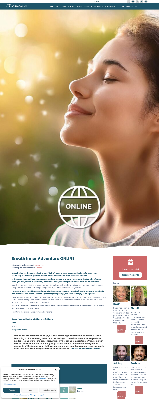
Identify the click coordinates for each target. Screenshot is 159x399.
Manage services (10, 384)
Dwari (116, 304)
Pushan (135, 363)
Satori (79, 388)
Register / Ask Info (130, 274)
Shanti (135, 308)
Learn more (121, 328)
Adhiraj (117, 363)
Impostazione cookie (48, 390)
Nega (30, 390)
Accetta (12, 390)
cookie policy (43, 378)
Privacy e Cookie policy (21, 395)
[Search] (128, 1)
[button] (56, 370)
